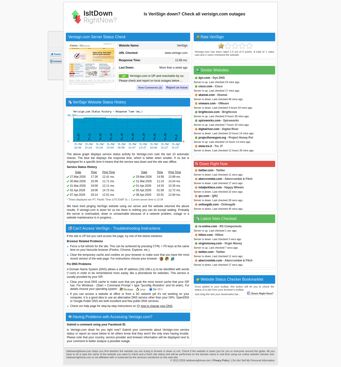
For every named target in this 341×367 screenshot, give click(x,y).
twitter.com (205, 170)
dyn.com (204, 77)
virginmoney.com (210, 243)
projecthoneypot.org (212, 137)
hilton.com (205, 235)
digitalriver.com (209, 129)
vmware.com (207, 103)
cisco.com (205, 86)
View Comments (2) (150, 87)
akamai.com (206, 95)
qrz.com (203, 196)
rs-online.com (207, 226)
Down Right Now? (260, 293)
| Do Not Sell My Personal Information (253, 360)
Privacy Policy (221, 360)
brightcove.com (209, 112)
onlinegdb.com (208, 204)
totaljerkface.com (210, 187)
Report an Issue (177, 87)
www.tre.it (205, 146)
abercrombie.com (210, 179)
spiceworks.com (209, 120)
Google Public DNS (85, 301)
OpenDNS (182, 297)
